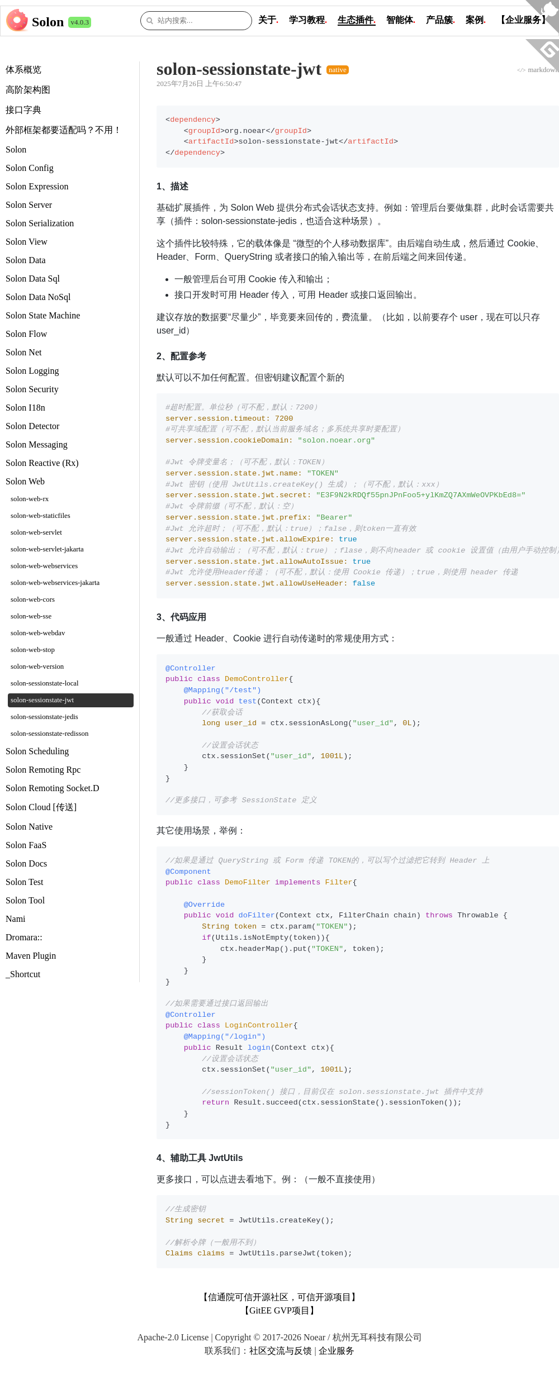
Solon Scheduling (37, 751)
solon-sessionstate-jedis (44, 717)
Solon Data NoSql (38, 297)
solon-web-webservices (44, 566)
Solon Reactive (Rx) (42, 463)
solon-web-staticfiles (40, 516)
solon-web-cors (33, 599)
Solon (48, 22)
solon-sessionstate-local (45, 683)
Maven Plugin (31, 955)
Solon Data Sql (33, 278)
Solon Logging (32, 370)
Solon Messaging (37, 444)
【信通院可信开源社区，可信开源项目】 (279, 1297)
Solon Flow (26, 334)
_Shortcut (23, 974)
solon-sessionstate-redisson (49, 733)
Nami (16, 919)
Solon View (27, 241)
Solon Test (24, 882)
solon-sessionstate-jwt (42, 700)
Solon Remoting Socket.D (53, 788)
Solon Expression (37, 186)
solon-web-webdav (38, 633)
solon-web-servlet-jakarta (47, 549)
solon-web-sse (31, 616)
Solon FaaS (26, 845)
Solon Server (29, 205)
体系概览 (23, 69)
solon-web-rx (30, 499)
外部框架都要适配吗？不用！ (64, 130)
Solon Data (26, 260)
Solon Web (25, 481)
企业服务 (336, 1350)
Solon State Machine (43, 315)
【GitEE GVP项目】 (279, 1310)
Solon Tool (25, 900)
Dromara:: (24, 937)
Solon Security (32, 389)
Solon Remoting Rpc (43, 769)
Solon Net (23, 352)
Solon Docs (26, 863)
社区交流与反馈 (280, 1350)
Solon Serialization (40, 223)
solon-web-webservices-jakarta (55, 583)
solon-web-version (37, 666)
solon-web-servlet (36, 532)
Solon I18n (25, 407)
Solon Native (29, 826)
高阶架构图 (28, 89)
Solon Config (30, 168)
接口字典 (23, 110)
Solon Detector (32, 426)
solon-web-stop (33, 650)
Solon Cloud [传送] (41, 807)
